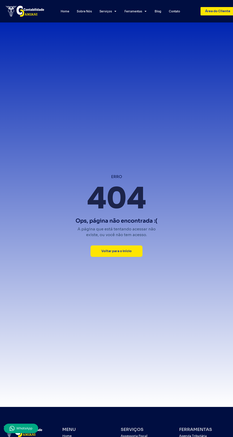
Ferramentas (136, 11)
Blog (158, 11)
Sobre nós (84, 11)
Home (65, 11)
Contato (174, 11)
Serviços (108, 11)
